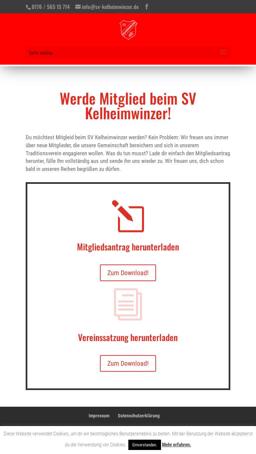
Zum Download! (128, 273)
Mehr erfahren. (176, 445)
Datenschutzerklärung (139, 415)
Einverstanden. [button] (144, 444)
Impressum (99, 415)
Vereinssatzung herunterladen (128, 337)
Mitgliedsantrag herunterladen (128, 246)
